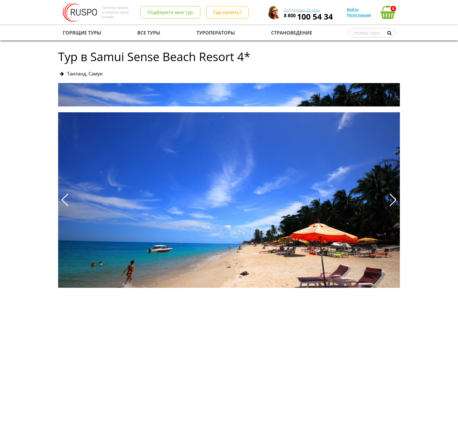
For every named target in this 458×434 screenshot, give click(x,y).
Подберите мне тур (170, 12)
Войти (353, 9)
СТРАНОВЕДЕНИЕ (291, 33)
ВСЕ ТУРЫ (148, 33)
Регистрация (359, 15)
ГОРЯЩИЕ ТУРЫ (82, 33)
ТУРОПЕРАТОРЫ (216, 33)
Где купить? (228, 12)
